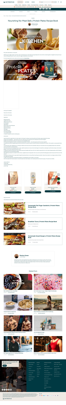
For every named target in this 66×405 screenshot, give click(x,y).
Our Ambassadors (53, 11)
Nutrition (20, 11)
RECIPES (33, 18)
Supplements (12, 11)
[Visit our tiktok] (7, 390)
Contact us (30, 366)
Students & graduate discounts (57, 369)
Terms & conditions (47, 372)
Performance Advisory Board (47, 388)
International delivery (32, 370)
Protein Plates (26, 58)
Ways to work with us (47, 378)
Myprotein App (31, 364)
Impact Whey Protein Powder (53, 187)
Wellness (43, 11)
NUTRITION (20, 2)
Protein (38, 364)
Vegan (38, 376)
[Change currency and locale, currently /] (13, 386)
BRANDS (33, 2)
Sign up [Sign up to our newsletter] (4, 365)
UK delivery (30, 374)
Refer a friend (58, 364)
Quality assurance (47, 366)
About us (45, 364)
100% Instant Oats (13, 187)
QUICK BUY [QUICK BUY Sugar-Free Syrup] (33, 192)
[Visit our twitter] (9, 390)
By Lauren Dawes (11, 313)
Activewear (38, 366)
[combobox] (48, 2)
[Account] (58, 2)
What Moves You (56, 376)
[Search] (40, 2)
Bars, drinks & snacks (39, 369)
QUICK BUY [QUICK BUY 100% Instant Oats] (13, 192)
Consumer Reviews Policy (48, 374)
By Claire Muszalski (41, 292)
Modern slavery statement (48, 368)
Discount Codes (56, 366)
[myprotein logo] (9, 2)
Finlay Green (35, 242)
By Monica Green (34, 24)
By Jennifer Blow (11, 292)
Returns (30, 368)
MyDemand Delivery (32, 376)
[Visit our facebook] (5, 390)
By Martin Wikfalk (41, 313)
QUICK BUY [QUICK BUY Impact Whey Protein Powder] (52, 191)
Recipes (28, 11)
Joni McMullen (35, 226)
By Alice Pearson (41, 354)
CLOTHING (27, 2)
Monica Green (35, 211)
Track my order (31, 372)
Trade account (46, 376)
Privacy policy (46, 370)
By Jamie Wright (11, 354)
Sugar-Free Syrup (33, 187)
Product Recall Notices (31, 379)
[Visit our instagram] (2, 390)
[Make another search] (33, 14)
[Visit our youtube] (11, 390)
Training (35, 11)
